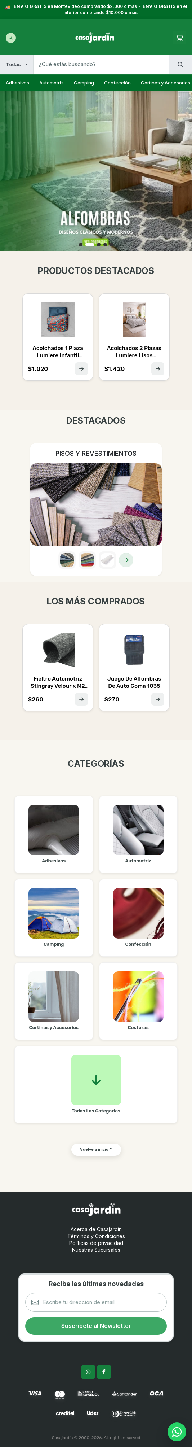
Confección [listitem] (117, 83)
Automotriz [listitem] (51, 83)
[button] (82, 244)
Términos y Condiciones (96, 1236)
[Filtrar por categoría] (17, 64)
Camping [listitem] (84, 83)
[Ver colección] (126, 560)
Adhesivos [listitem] (17, 83)
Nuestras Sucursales (96, 1250)
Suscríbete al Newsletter (96, 1325)
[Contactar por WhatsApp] (177, 1431)
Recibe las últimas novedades (96, 1283)
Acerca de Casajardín (96, 1229)
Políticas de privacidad (96, 1243)
